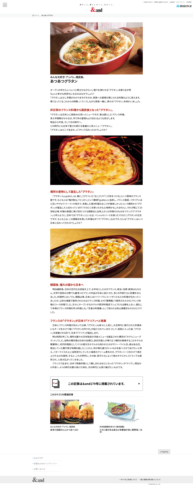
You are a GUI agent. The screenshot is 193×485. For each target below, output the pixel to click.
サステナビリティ (180, 2)
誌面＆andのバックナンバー (45, 463)
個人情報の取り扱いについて (150, 479)
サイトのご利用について (129, 479)
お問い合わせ (39, 468)
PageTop (164, 452)
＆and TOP (38, 457)
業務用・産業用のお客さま (161, 2)
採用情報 (188, 2)
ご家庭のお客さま (148, 2)
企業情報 (172, 2)
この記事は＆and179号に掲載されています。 (96, 383)
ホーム (36, 15)
